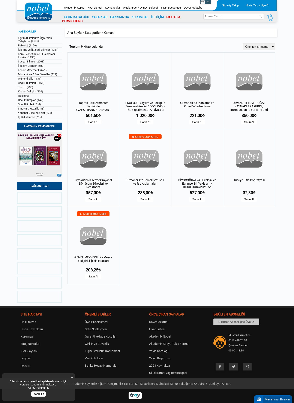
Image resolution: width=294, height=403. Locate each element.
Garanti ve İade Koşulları (101, 336)
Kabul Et (38, 394)
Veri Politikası (94, 358)
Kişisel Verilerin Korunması (102, 351)
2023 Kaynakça (159, 365)
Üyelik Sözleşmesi (96, 322)
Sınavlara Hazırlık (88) (31, 108)
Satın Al (93, 122)
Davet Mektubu (193, 7)
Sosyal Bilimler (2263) (31, 61)
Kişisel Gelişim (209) (30, 91)
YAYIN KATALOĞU (76, 17)
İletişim (25, 365)
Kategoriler (93, 33)
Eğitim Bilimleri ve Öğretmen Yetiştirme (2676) (35, 39)
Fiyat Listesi (94, 7)
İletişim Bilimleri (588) (31, 65)
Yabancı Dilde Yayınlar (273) (35, 112)
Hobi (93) (23, 95)
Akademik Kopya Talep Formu (169, 343)
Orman (109, 33)
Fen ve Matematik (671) (32, 70)
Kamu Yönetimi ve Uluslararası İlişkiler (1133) (36, 55)
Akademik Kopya (74, 7)
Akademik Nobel (160, 336)
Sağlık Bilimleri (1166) (31, 82)
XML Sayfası (29, 351)
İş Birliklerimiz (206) (30, 117)
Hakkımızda (28, 322)
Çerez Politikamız (38, 387)
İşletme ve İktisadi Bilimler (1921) (38, 49)
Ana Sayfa (74, 33)
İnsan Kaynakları (32, 329)
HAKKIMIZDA (119, 17)
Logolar (26, 358)
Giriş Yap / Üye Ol (257, 5)
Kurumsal (27, 336)
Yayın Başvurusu (171, 7)
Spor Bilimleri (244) (29, 104)
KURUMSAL (140, 17)
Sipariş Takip (230, 5)
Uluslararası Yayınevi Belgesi (140, 7)
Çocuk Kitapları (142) (30, 100)
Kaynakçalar (112, 7)
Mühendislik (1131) (29, 78)
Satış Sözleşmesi (96, 329)
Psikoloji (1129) (27, 45)
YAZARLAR (99, 17)
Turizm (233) (25, 87)
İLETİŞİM (157, 17)
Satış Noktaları (30, 343)
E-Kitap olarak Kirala (145, 136)
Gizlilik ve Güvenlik (97, 343)
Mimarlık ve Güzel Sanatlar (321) (37, 74)
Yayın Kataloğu (159, 351)
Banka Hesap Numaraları (101, 365)
